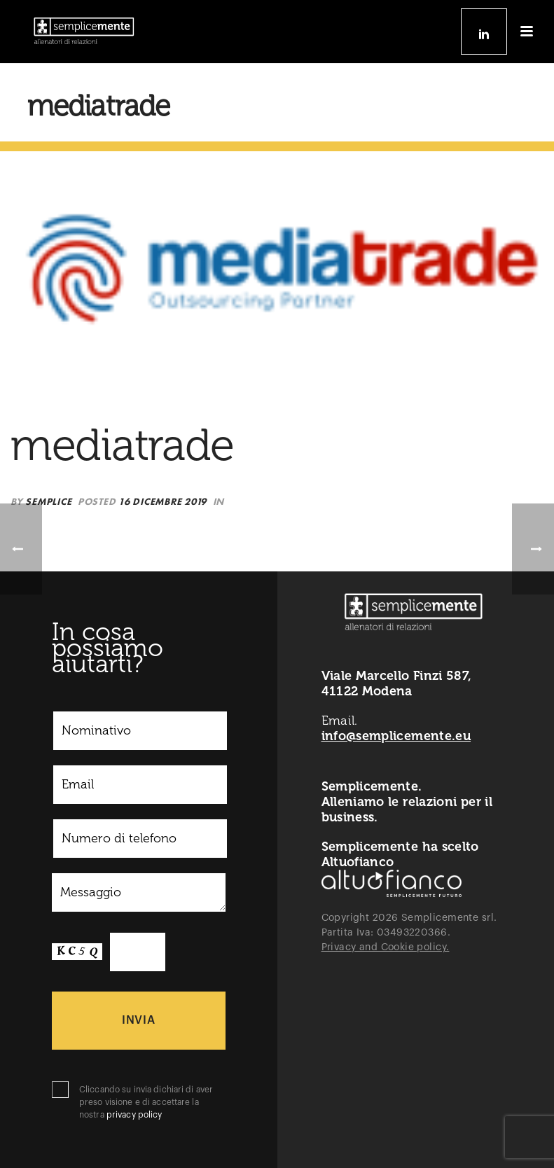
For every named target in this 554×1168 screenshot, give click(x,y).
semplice (48, 501)
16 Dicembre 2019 (162, 501)
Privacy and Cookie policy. (385, 947)
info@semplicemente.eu (396, 736)
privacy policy (134, 1115)
